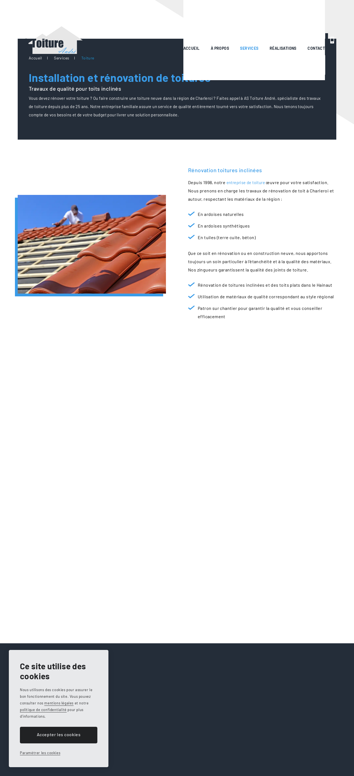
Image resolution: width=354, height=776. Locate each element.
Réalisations (225, 19)
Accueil (124, 19)
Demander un (279, 65)
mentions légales (59, 703)
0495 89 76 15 (313, 19)
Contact (262, 19)
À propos (155, 19)
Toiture (87, 58)
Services (188, 19)
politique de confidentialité (43, 709)
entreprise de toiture (249, 182)
